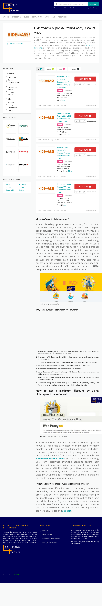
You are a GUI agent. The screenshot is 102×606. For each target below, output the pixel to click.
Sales (62, 69)
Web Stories (63, 17)
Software (22, 190)
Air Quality (22, 184)
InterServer (80, 8)
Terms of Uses (47, 535)
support (66, 510)
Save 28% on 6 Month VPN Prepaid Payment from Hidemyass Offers (63, 152)
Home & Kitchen (11, 190)
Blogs (26, 17)
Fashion (8, 187)
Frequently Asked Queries (51, 539)
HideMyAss (93, 8)
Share (56, 106)
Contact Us (37, 17)
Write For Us (50, 17)
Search (93, 4)
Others (21, 187)
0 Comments (91, 106)
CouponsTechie (8, 575)
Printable (74, 69)
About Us (45, 531)
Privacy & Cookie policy (49, 543)
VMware (66, 8)
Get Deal (85, 79)
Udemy (87, 8)
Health (8, 184)
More (63, 100)
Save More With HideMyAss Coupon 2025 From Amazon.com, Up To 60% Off (64, 81)
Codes (50, 69)
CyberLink (73, 8)
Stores (6, 17)
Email (63, 106)
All (40, 69)
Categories (16, 17)
